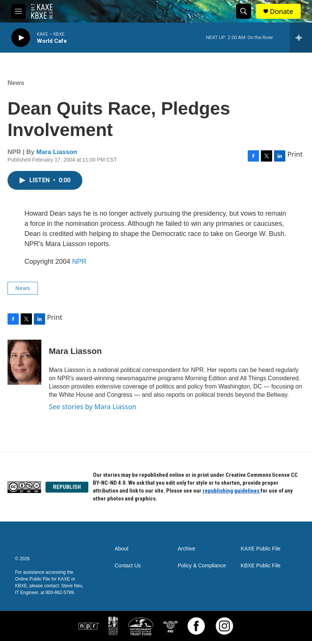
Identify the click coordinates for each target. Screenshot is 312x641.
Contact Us (128, 565)
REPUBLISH (67, 487)
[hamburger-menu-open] (18, 11)
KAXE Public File (260, 549)
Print (295, 154)
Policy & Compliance (202, 565)
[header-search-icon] (243, 11)
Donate (281, 11)
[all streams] (301, 38)
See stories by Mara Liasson (92, 406)
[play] (21, 37)
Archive (186, 549)
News (16, 82)
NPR (79, 261)
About (122, 549)
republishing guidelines (232, 490)
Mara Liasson (56, 152)
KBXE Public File (260, 565)
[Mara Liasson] (24, 362)
